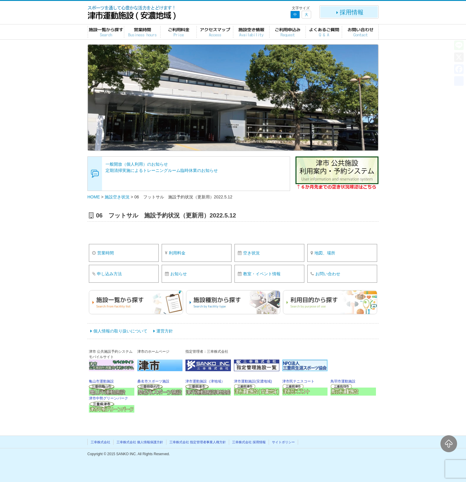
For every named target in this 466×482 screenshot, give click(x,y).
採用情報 (349, 12)
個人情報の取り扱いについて (120, 331)
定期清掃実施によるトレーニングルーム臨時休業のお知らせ (162, 170)
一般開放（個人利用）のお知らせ (137, 164)
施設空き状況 (117, 197)
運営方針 (164, 331)
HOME (93, 197)
